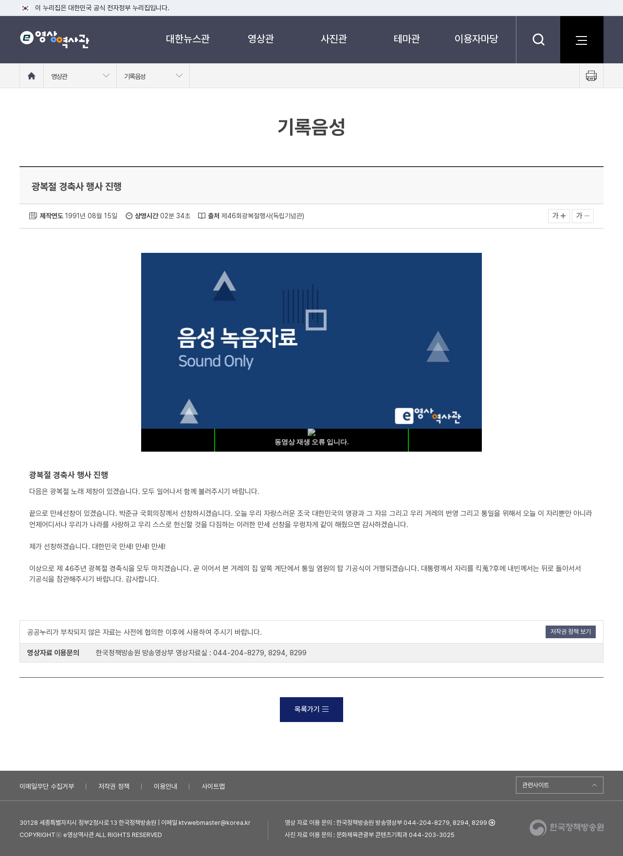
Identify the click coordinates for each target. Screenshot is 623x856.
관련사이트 (535, 785)
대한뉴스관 (188, 39)
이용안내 (165, 786)
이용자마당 (476, 39)
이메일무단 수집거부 (46, 786)
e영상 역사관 (54, 39)
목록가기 (311, 709)
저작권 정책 (113, 786)
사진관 (334, 39)
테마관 (407, 39)
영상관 (261, 39)
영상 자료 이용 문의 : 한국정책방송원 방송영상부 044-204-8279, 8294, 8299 (386, 822)
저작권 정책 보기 (570, 631)
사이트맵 (213, 786)
